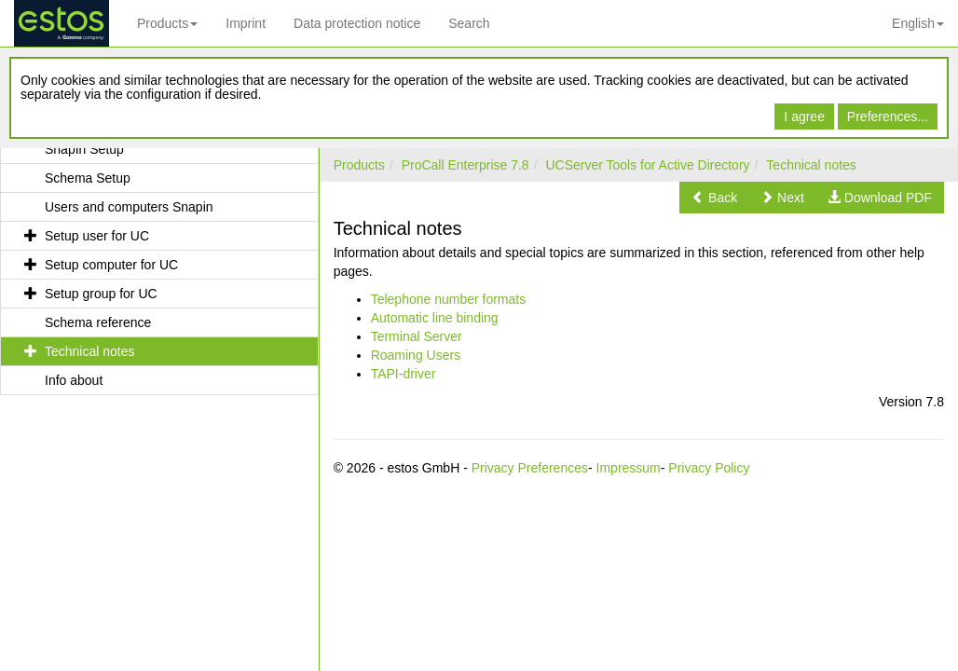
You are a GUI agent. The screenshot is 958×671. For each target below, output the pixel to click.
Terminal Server (416, 336)
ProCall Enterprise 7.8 (465, 164)
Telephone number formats (449, 299)
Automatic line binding (435, 317)
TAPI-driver (403, 373)
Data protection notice (357, 23)
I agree (804, 116)
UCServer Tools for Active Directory (647, 164)
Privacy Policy (708, 467)
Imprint (246, 23)
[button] (714, 197)
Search (468, 23)
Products (167, 23)
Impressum (628, 467)
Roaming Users (415, 355)
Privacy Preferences (530, 467)
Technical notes (811, 164)
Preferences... (887, 116)
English (918, 23)
